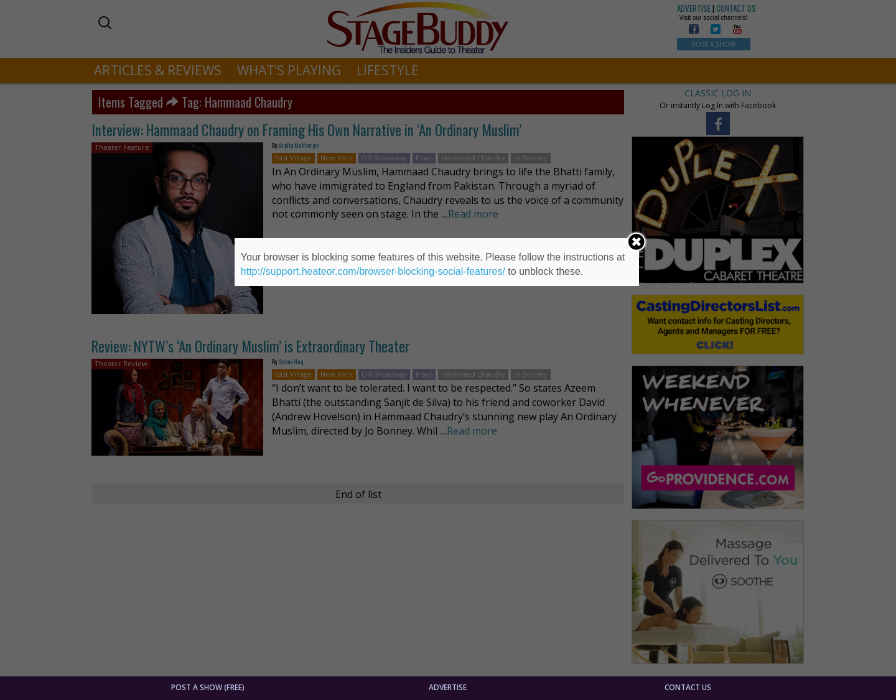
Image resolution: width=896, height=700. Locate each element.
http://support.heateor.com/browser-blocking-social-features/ (373, 271)
